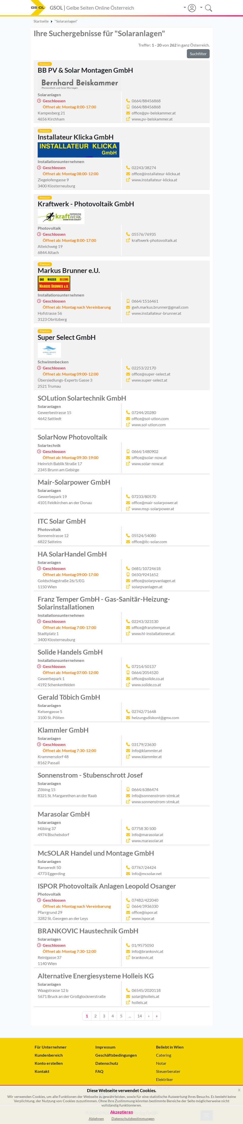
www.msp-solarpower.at (153, 508)
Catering (163, 1055)
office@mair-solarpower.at (155, 502)
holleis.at (139, 1002)
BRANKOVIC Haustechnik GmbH (88, 931)
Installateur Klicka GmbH (76, 137)
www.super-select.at (149, 380)
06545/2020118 (146, 990)
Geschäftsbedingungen (116, 1055)
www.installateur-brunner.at (156, 313)
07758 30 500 (144, 828)
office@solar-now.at (149, 457)
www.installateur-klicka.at (154, 179)
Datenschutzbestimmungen (133, 1118)
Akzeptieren (121, 1112)
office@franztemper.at (151, 627)
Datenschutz (106, 1063)
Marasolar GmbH (64, 814)
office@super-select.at (151, 373)
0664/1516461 (145, 301)
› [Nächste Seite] (148, 1015)
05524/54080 (144, 535)
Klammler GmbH (63, 730)
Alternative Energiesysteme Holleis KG (96, 976)
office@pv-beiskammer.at (154, 112)
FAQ (99, 1071)
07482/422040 (145, 900)
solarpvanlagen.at (147, 586)
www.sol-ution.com (149, 424)
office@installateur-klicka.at (156, 173)
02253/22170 (144, 367)
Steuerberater (168, 1071)
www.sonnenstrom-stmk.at (155, 801)
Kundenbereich (49, 1055)
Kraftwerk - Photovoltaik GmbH (86, 204)
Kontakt (42, 1071)
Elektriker (164, 1079)
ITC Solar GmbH (62, 521)
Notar (161, 1063)
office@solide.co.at (148, 678)
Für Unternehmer (51, 1046)
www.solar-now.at (148, 463)
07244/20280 (144, 412)
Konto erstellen (49, 1063)
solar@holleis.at (145, 996)
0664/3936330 (145, 906)
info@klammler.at (147, 750)
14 (139, 1015)
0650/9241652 (145, 574)
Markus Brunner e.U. (69, 270)
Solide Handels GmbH (70, 652)
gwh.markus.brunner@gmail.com (160, 307)
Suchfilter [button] (198, 53)
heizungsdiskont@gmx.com (155, 717)
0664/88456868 (146, 100)
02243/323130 (145, 621)
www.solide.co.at (146, 684)
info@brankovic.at (147, 951)
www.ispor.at (143, 918)
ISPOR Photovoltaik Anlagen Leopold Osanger (107, 886)
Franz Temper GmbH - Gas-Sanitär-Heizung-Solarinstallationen (104, 603)
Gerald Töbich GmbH (69, 697)
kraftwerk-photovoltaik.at (154, 240)
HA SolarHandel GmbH (72, 554)
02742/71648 (144, 711)
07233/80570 (144, 496)
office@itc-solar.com (149, 541)
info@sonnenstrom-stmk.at (156, 795)
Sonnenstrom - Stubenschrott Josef (90, 775)
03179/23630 (144, 744)
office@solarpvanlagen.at (153, 580)
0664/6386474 (145, 789)
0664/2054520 (145, 672)
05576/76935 (144, 234)
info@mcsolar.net (147, 873)
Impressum (105, 1046)
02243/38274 (144, 167)
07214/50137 (144, 666)
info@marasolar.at (147, 834)
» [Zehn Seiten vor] (157, 1015)
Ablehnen (96, 1118)
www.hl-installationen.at (153, 633)
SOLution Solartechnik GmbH (82, 398)
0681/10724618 (146, 568)
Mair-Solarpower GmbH (74, 482)
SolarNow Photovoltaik (72, 437)
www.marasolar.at (147, 840)
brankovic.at (142, 957)
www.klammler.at (147, 756)
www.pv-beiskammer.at (152, 118)
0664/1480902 (145, 451)
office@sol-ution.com (150, 418)
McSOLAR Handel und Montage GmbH (96, 853)
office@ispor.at (145, 912)
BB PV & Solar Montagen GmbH (85, 70)
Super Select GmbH (67, 337)
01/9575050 (143, 945)
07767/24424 (144, 867)
